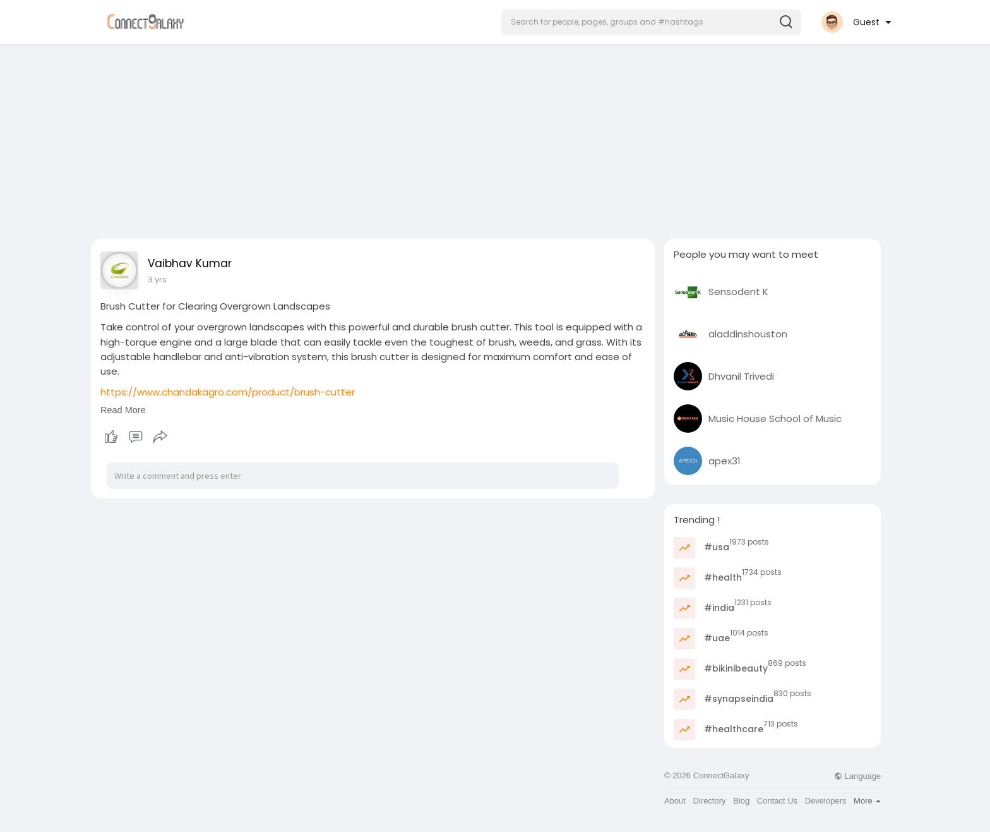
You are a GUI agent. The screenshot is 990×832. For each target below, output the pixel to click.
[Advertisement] (495, 137)
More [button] (867, 800)
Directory (709, 801)
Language (857, 776)
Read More (123, 410)
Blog (741, 801)
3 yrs (157, 280)
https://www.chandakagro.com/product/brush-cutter (227, 392)
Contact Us (777, 801)
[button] (651, 22)
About (675, 801)
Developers (826, 801)
